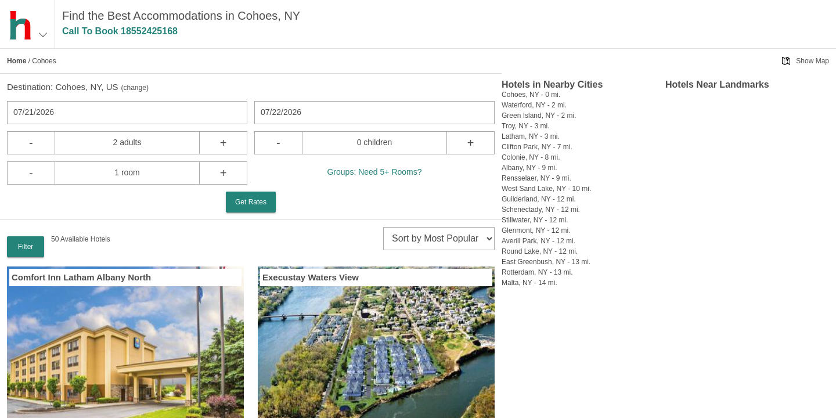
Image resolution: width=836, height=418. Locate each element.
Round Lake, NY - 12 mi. (540, 251)
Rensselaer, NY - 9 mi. (536, 178)
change (135, 88)
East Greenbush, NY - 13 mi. (546, 262)
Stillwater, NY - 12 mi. (535, 220)
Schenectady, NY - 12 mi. (541, 210)
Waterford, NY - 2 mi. (534, 105)
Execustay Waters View (310, 277)
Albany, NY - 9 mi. (529, 168)
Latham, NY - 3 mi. (531, 136)
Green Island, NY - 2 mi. (539, 115)
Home (16, 61)
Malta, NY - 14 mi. (529, 283)
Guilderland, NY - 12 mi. (539, 199)
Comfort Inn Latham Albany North (81, 277)
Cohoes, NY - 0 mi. (531, 95)
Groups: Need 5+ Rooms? (374, 171)
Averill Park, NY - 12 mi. (538, 241)
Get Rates (250, 202)
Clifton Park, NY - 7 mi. (537, 147)
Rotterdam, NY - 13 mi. (537, 272)
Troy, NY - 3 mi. (525, 126)
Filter (26, 247)
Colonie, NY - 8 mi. (531, 157)
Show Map (812, 61)
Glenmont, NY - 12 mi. (536, 230)
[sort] (439, 238)
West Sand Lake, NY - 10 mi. (546, 189)
